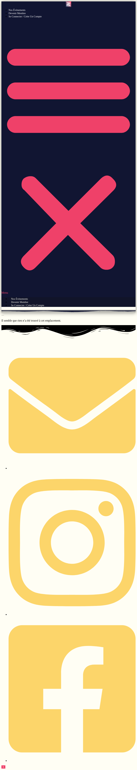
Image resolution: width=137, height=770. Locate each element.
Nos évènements (17, 10)
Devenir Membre (17, 13)
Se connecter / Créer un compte (25, 16)
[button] (68, 157)
